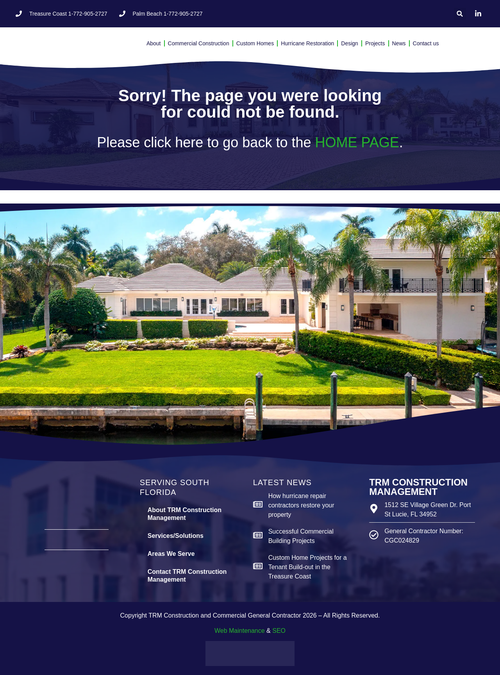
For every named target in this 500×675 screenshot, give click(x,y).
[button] (460, 14)
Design (349, 43)
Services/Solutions (176, 535)
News (399, 43)
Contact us (426, 43)
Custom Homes (255, 43)
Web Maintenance (239, 630)
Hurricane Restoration (307, 43)
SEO (279, 630)
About (153, 43)
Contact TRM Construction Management (187, 575)
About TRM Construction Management (184, 514)
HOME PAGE (357, 142)
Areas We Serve (171, 553)
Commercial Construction (198, 43)
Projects (375, 43)
